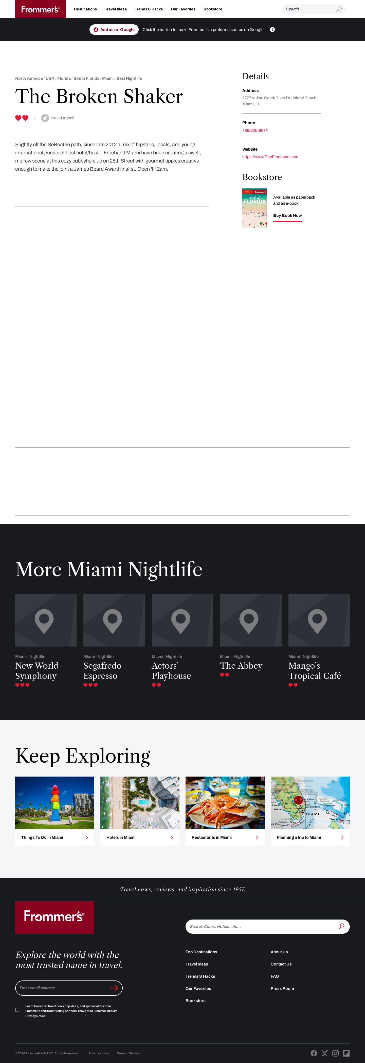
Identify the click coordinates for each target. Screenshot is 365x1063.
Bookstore (213, 9)
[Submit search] (341, 9)
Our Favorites (183, 9)
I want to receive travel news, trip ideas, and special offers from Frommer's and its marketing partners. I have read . (71, 1011)
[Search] (309, 9)
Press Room (282, 988)
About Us (279, 952)
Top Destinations (201, 952)
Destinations (85, 9)
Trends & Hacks (149, 9)
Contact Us (281, 964)
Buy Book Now (287, 216)
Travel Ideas (116, 9)
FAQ (275, 976)
